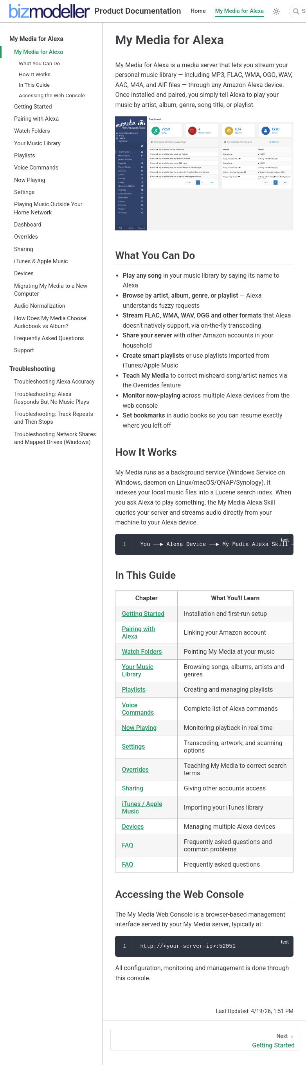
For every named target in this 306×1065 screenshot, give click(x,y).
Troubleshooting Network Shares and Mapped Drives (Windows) (55, 438)
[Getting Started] (204, 1040)
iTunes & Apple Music (41, 261)
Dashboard (27, 224)
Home (198, 11)
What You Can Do (39, 63)
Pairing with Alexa (36, 119)
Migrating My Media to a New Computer (50, 290)
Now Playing (29, 180)
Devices (24, 273)
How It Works (34, 74)
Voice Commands (36, 167)
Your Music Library (37, 143)
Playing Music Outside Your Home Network (48, 208)
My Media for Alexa (239, 11)
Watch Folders (32, 131)
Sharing (23, 249)
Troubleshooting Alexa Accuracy (54, 381)
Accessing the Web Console (52, 95)
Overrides (26, 237)
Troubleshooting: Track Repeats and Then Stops (53, 418)
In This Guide (34, 85)
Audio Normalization (39, 306)
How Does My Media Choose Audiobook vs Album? (50, 322)
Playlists (24, 155)
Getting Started (33, 106)
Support (24, 350)
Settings (24, 192)
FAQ (127, 845)
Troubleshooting (32, 369)
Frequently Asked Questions (49, 338)
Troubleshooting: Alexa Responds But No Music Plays (51, 398)
